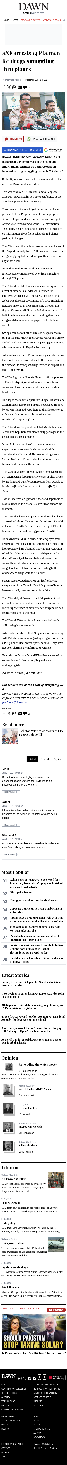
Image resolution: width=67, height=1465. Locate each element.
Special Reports (42, 1429)
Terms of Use (8, 1401)
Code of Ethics (9, 1393)
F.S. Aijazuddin (26, 1114)
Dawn (36, 1417)
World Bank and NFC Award (35, 1089)
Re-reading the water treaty (38, 1064)
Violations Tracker (53, 20)
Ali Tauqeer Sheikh (28, 1070)
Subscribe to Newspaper (46, 1385)
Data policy (8, 1223)
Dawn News (39, 1437)
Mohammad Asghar (12, 80)
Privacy (5, 1405)
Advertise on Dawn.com (45, 1393)
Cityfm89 (5, 1448)
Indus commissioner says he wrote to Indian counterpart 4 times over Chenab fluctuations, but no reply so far (36, 948)
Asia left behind (10, 1287)
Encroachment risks (31, 1126)
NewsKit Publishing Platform (46, 1448)
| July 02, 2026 (33, 13)
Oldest (32, 759)
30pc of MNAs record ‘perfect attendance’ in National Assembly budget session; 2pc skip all (33, 1018)
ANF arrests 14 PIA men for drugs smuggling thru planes (31, 61)
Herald (5, 1452)
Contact (5, 1385)
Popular (58, 759)
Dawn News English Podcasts (20, 1308)
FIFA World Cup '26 (30, 20)
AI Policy (5, 1397)
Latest (15, 20)
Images (37, 1425)
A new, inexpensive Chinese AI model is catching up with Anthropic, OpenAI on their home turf (31, 1029)
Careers (38, 1401)
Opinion (9, 1058)
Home (6, 20)
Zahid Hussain (26, 1151)
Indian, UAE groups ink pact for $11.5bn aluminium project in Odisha (31, 983)
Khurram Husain (27, 1095)
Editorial (10, 1167)
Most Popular (15, 872)
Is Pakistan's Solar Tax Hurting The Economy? (34, 1353)
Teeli (3, 1456)
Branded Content (42, 1397)
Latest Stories (15, 975)
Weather (5, 1425)
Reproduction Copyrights (47, 1389)
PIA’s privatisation (21, 892)
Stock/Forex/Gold (10, 1421)
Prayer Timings (9, 1417)
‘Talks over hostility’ (13, 1179)
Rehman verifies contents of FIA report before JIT (41, 732)
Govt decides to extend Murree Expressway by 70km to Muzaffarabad (32, 995)
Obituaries (39, 1405)
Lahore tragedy (10, 1202)
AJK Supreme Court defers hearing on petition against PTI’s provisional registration (33, 1006)
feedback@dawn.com (15, 702)
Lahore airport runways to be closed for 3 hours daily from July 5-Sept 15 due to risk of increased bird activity (36, 883)
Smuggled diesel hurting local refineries (34, 900)
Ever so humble (28, 1108)
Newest (45, 759)
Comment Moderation (12, 1410)
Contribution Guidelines (13, 1389)
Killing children (28, 1145)
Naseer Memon (26, 1132)
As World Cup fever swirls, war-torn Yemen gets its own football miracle (31, 1041)
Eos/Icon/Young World (12, 1444)
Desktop (5, 1429)
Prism (36, 1421)
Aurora (37, 1433)
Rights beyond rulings (14, 1267)
